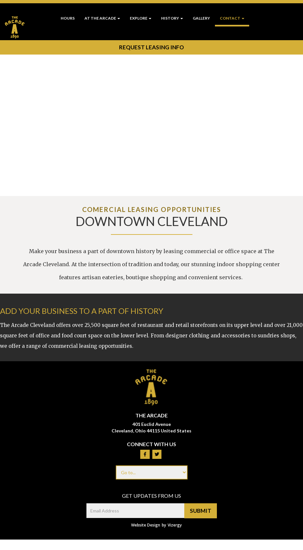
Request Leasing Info (151, 47)
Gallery (201, 18)
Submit (200, 510)
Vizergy (175, 525)
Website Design (145, 525)
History (172, 18)
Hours (68, 18)
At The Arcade (102, 18)
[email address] (135, 510)
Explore (140, 18)
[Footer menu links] (152, 472)
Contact (232, 18)
